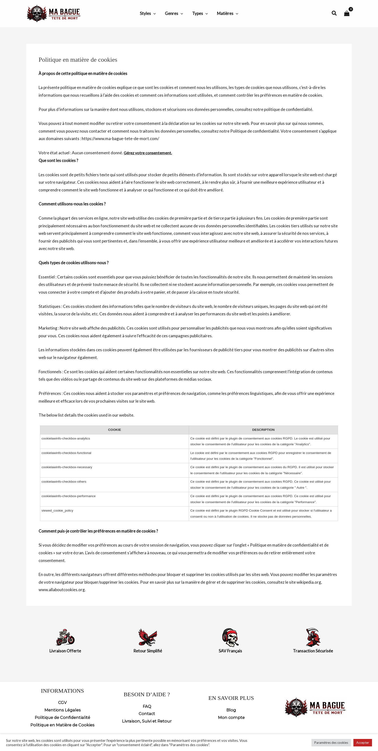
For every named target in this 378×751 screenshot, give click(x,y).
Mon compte (231, 717)
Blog (231, 709)
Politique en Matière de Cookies (62, 724)
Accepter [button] (362, 742)
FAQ (146, 705)
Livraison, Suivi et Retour (147, 720)
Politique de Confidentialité (62, 717)
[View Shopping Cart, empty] (347, 14)
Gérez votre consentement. (148, 152)
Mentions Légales (62, 709)
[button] (154, 13)
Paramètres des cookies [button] (331, 742)
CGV (62, 701)
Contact (147, 713)
